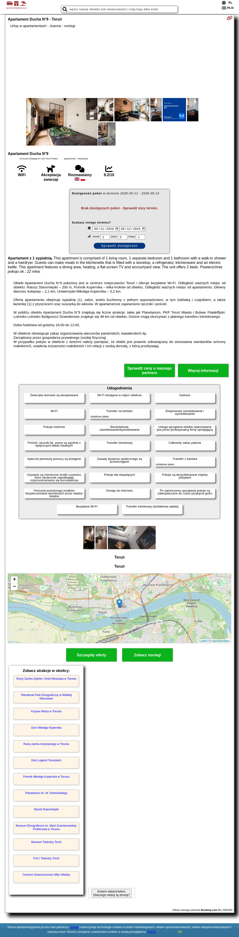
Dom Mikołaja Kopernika (46, 727)
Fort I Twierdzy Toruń (46, 858)
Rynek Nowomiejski (46, 809)
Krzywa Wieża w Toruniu (46, 711)
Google (74, 927)
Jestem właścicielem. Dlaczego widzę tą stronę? (111, 893)
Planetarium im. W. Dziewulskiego (46, 793)
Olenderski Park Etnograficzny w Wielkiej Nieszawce (46, 696)
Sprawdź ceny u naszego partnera (149, 370)
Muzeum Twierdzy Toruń (46, 842)
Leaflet (203, 641)
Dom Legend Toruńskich (46, 760)
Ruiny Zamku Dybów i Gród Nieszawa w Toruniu (46, 678)
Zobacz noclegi (147, 655)
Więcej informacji (203, 371)
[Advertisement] (119, 63)
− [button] (14, 586)
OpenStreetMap (221, 641)
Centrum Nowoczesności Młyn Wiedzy (46, 874)
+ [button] (14, 579)
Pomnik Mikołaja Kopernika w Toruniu (46, 776)
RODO (152, 932)
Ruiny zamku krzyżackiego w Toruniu (46, 744)
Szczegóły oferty (91, 655)
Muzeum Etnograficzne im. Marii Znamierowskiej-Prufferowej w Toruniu (46, 827)
